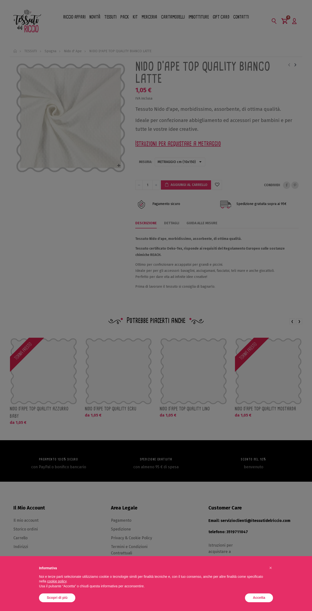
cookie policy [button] (56, 581)
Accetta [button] (259, 598)
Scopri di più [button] (57, 598)
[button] (270, 568)
